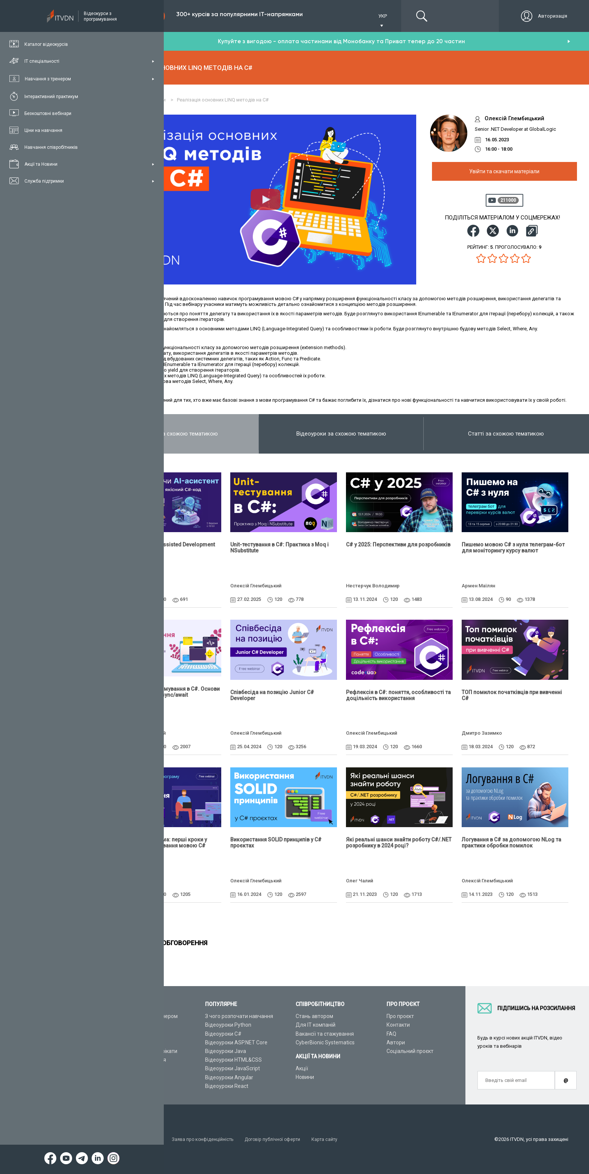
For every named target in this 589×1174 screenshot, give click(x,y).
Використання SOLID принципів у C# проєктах (276, 843)
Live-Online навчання (140, 1060)
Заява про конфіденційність (206, 1139)
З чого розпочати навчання (239, 1016)
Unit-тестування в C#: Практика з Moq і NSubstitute (279, 548)
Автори (396, 1042)
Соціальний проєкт (410, 1051)
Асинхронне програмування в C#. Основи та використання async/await (167, 692)
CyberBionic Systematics (325, 1042)
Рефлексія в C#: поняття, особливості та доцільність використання (398, 695)
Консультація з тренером (146, 1016)
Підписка (140, 16)
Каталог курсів (133, 1025)
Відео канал (129, 1068)
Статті (122, 1077)
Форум (123, 1086)
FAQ (391, 1034)
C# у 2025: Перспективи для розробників (398, 545)
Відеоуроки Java (225, 1051)
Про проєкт (400, 1016)
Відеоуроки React (226, 1086)
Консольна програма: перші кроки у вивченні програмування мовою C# (161, 843)
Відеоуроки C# (223, 1034)
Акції (302, 1068)
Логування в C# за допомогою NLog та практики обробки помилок (511, 843)
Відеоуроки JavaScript (232, 1068)
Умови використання (139, 1139)
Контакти (398, 1025)
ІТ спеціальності (135, 1034)
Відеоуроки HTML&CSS (233, 1060)
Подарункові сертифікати (146, 1051)
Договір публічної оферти (279, 1139)
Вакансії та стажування (325, 1034)
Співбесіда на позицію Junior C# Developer (272, 695)
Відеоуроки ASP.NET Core (236, 1042)
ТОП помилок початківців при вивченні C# (512, 695)
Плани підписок (134, 1042)
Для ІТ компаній (315, 1025)
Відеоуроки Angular (229, 1077)
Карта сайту (334, 1139)
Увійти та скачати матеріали (504, 171)
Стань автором (314, 1016)
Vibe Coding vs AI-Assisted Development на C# (165, 548)
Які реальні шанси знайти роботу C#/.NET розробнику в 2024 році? (399, 843)
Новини (305, 1077)
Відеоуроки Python (228, 1025)
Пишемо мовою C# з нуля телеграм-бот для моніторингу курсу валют (513, 548)
